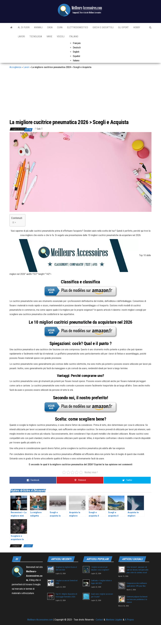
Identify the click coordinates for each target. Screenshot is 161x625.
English (76, 51)
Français (77, 43)
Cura (60, 27)
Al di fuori (24, 27)
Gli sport (123, 27)
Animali (38, 27)
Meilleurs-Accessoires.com (40, 619)
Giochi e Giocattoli (103, 27)
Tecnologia (35, 36)
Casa (50, 27)
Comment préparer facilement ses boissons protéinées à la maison (137, 599)
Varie (49, 36)
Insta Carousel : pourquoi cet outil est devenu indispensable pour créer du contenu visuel (137, 570)
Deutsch (77, 47)
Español (76, 56)
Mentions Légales (114, 619)
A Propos (129, 619)
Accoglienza (15, 67)
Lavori (21, 36)
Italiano (73, 36)
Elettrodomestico (77, 27)
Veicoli (60, 36)
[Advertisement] (80, 95)
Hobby (136, 27)
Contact (99, 619)
